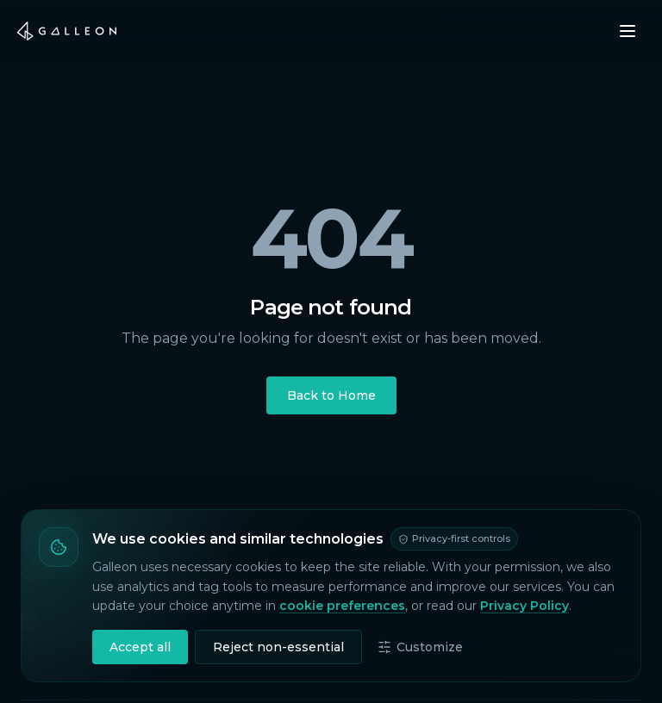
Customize (420, 647)
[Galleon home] (66, 31)
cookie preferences (342, 605)
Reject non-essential (278, 647)
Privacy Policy (524, 605)
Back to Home (331, 395)
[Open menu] (627, 31)
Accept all (140, 647)
